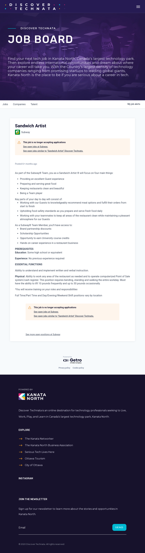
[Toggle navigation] (138, 6)
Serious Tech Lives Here (39, 452)
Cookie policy (78, 368)
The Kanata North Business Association (49, 445)
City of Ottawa (33, 465)
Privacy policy (64, 368)
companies (19, 104)
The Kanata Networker (39, 438)
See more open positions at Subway (43, 334)
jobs (5, 104)
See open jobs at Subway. (35, 146)
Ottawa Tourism (35, 458)
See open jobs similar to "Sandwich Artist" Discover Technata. (53, 151)
